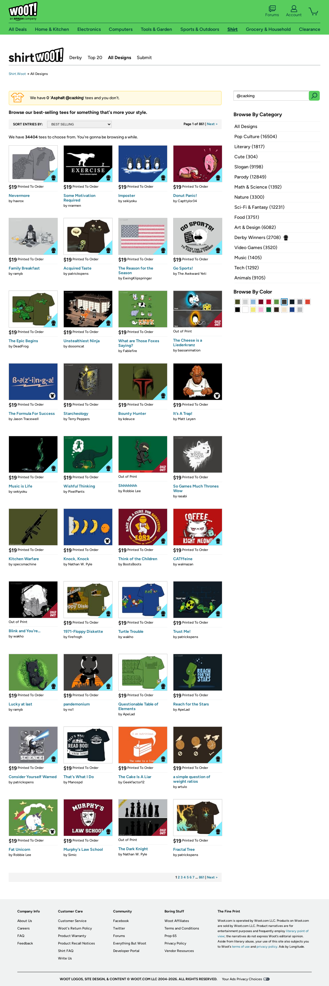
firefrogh (75, 637)
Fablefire (130, 351)
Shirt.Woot (36, 55)
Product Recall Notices (76, 943)
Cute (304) (246, 156)
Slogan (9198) (248, 167)
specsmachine (24, 564)
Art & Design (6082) (255, 227)
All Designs (119, 57)
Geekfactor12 (134, 782)
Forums (272, 11)
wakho (18, 636)
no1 (71, 709)
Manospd (75, 782)
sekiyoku (130, 201)
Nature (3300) (249, 197)
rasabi (182, 496)
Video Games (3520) (255, 247)
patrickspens (78, 274)
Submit (144, 57)
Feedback (25, 943)
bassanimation (189, 350)
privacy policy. (267, 947)
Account (294, 11)
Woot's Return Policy (75, 928)
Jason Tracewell (26, 419)
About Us (24, 921)
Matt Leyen (187, 419)
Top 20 (95, 57)
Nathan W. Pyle (80, 564)
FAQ (20, 936)
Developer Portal (126, 951)
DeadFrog (21, 346)
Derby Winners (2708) (257, 237)
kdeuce (129, 419)
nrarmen (74, 206)
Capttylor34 (187, 201)
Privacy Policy (175, 943)
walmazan (185, 564)
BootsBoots (132, 564)
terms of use (241, 947)
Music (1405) (248, 257)
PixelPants (76, 492)
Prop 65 (170, 936)
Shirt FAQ (65, 951)
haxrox (18, 201)
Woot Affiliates (176, 921)
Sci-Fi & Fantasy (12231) (259, 207)
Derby (75, 57)
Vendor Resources (179, 951)
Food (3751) (246, 217)
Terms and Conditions (181, 928)
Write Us (65, 958)
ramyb (18, 274)
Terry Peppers (79, 419)
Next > (212, 124)
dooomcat (76, 346)
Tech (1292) (246, 267)
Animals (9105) (250, 278)
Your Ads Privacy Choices (242, 979)
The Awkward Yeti (192, 274)
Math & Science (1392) (258, 187)
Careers (23, 928)
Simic (72, 855)
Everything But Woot (129, 943)
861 (201, 877)
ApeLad (129, 714)
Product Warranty (72, 936)
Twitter (119, 928)
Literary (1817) (249, 146)
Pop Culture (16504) (255, 136)
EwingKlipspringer (137, 278)
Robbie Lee (132, 491)
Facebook (121, 921)
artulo (182, 787)
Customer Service (72, 921)
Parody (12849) (250, 177)
